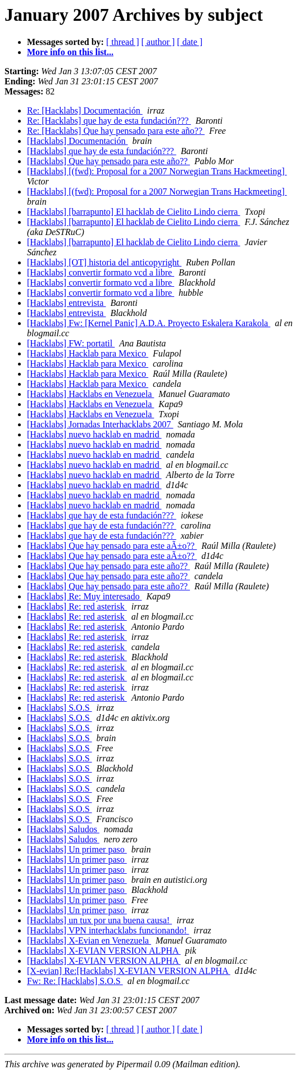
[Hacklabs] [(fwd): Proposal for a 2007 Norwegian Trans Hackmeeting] (157, 171)
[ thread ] (122, 42)
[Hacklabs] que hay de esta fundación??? (101, 151)
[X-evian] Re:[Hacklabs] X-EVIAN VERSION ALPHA (128, 971)
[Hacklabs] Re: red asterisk (77, 606)
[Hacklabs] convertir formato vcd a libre (100, 272)
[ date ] (189, 42)
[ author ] (158, 42)
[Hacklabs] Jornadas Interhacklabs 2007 (100, 424)
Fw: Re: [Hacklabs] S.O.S (75, 981)
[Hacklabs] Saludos (63, 829)
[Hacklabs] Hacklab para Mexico (87, 353)
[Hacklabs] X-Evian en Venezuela (89, 940)
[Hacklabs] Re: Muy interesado (84, 596)
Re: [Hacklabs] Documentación (85, 110)
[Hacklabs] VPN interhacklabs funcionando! (108, 930)
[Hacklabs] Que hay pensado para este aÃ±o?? (112, 545)
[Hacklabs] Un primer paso (77, 849)
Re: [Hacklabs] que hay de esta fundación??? (109, 120)
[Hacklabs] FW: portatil (71, 343)
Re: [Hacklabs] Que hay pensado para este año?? (115, 131)
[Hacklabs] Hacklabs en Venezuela (90, 394)
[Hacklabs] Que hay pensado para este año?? (108, 161)
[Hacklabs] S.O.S (59, 707)
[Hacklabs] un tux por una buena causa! (99, 920)
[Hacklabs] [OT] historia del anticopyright (104, 262)
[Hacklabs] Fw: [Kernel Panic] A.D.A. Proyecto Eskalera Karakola (148, 323)
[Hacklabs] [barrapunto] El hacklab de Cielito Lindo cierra (133, 211)
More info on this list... (70, 52)
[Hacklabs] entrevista (66, 303)
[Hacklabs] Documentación (77, 141)
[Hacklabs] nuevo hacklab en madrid (94, 434)
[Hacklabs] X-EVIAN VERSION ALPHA (103, 950)
